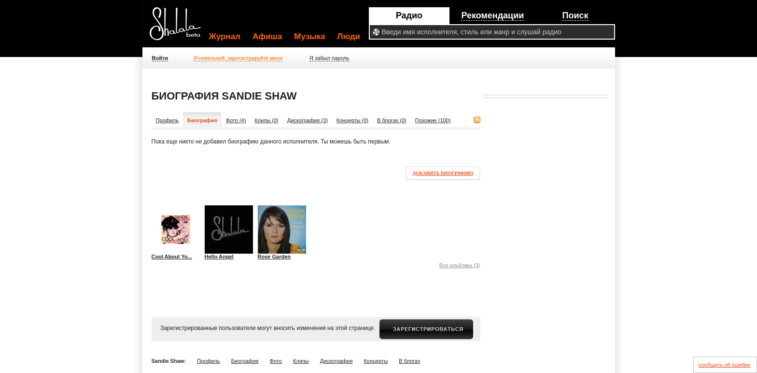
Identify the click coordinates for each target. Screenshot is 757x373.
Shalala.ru (180, 27)
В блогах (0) (392, 120)
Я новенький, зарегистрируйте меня (238, 58)
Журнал (225, 36)
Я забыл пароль (329, 58)
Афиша (267, 36)
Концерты (376, 361)
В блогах (409, 361)
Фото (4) (236, 120)
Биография (245, 361)
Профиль (167, 120)
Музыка (309, 36)
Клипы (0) (266, 120)
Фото (276, 361)
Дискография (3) (307, 120)
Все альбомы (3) (459, 265)
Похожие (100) (433, 120)
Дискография (336, 361)
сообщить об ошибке (724, 365)
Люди (348, 36)
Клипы (301, 361)
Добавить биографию (442, 173)
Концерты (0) (352, 120)
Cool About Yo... (172, 256)
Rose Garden (274, 256)
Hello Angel (219, 256)
